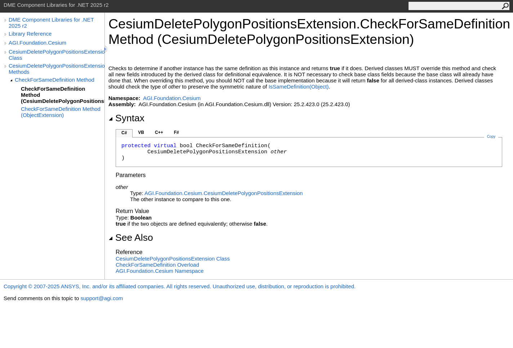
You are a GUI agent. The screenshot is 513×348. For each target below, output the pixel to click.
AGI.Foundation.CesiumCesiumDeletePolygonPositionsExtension (223, 193)
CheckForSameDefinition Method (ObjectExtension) (61, 112)
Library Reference (30, 34)
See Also (130, 237)
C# (124, 132)
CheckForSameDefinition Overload (157, 265)
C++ (159, 132)
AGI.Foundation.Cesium (37, 43)
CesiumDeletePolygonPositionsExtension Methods (56, 69)
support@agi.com (101, 298)
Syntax (126, 118)
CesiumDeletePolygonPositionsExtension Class (56, 55)
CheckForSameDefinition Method (54, 80)
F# (176, 132)
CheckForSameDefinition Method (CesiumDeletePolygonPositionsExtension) (62, 95)
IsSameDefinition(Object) (298, 86)
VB (141, 132)
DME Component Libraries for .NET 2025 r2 (51, 23)
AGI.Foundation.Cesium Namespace (160, 271)
